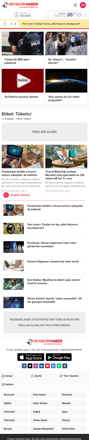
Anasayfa (8, 118)
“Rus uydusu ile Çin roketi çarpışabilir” (63, 98)
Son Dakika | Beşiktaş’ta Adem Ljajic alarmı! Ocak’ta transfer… (53, 281)
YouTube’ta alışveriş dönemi (21, 97)
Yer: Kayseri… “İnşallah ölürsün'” (62, 61)
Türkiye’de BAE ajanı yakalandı (16, 61)
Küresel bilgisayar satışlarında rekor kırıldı (53, 261)
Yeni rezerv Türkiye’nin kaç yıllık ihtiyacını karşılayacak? (51, 23)
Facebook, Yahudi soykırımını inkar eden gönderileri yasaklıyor (51, 244)
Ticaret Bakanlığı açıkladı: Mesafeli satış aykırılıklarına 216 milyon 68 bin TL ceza (64, 175)
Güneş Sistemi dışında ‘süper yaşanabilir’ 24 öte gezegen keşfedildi (54, 300)
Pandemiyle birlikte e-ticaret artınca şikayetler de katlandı (19, 173)
